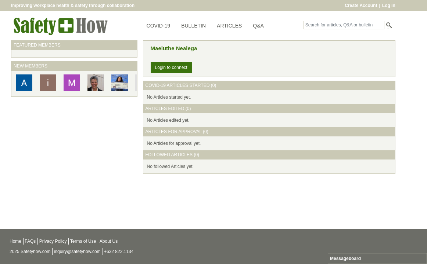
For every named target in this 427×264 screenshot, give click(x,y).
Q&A (258, 26)
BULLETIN (193, 26)
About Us (109, 241)
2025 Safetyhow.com (30, 251)
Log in (388, 5)
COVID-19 (159, 26)
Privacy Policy (53, 241)
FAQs (30, 241)
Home (15, 241)
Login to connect (171, 67)
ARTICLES (229, 26)
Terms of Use (83, 241)
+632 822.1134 (118, 251)
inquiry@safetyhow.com (77, 251)
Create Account (361, 5)
